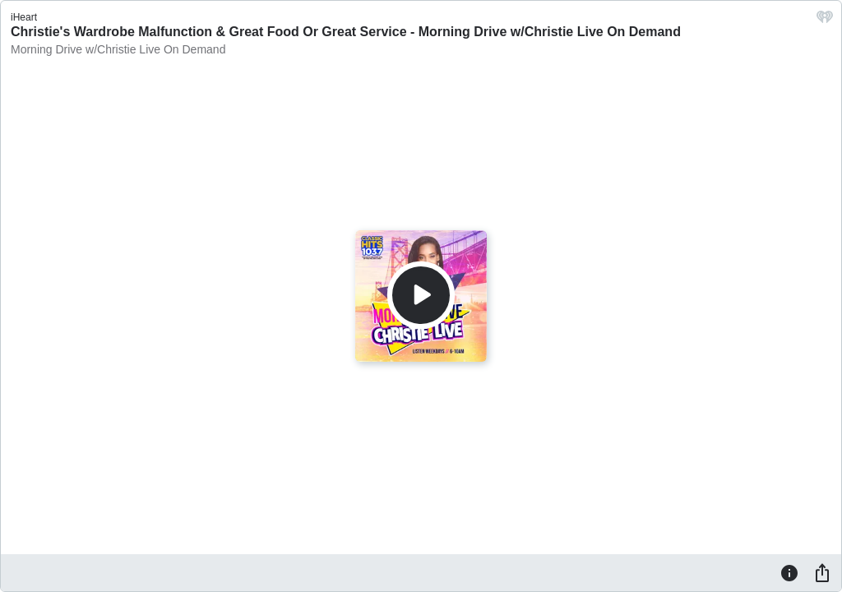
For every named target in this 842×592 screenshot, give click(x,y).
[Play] (421, 295)
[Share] (822, 572)
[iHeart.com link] (825, 20)
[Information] (789, 572)
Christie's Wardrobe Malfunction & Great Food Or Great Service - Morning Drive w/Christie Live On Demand (346, 32)
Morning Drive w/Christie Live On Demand (118, 49)
